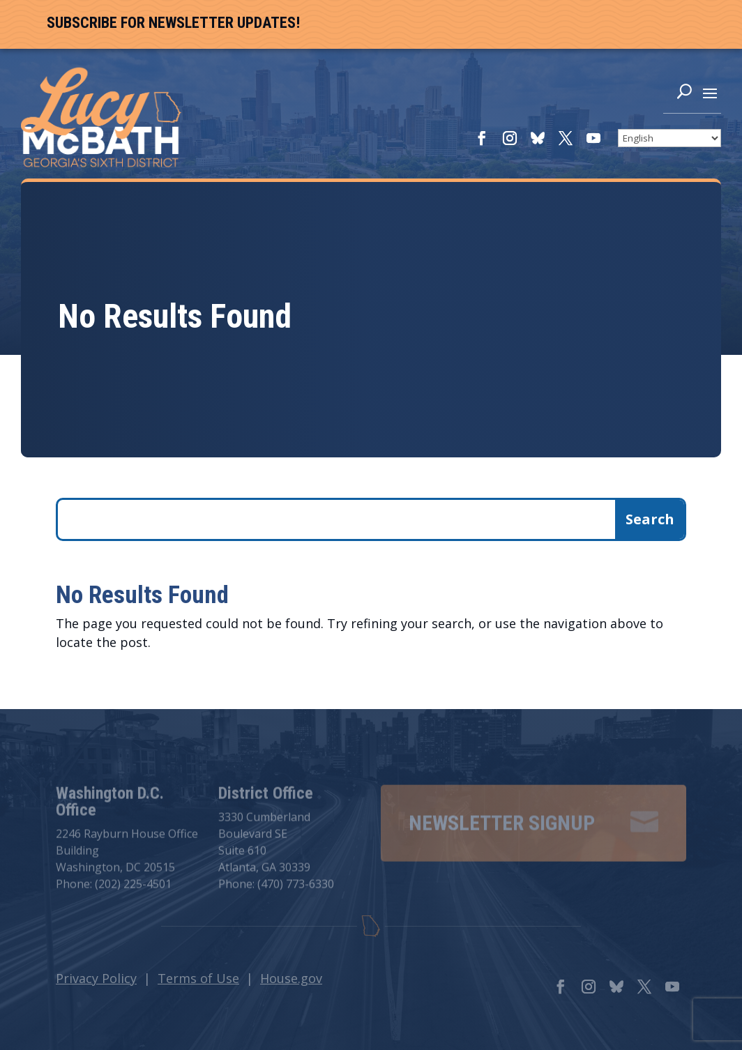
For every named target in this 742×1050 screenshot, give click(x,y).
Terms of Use (198, 978)
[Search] (684, 95)
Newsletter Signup (502, 827)
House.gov (291, 978)
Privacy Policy (96, 978)
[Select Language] (669, 138)
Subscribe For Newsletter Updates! (173, 22)
